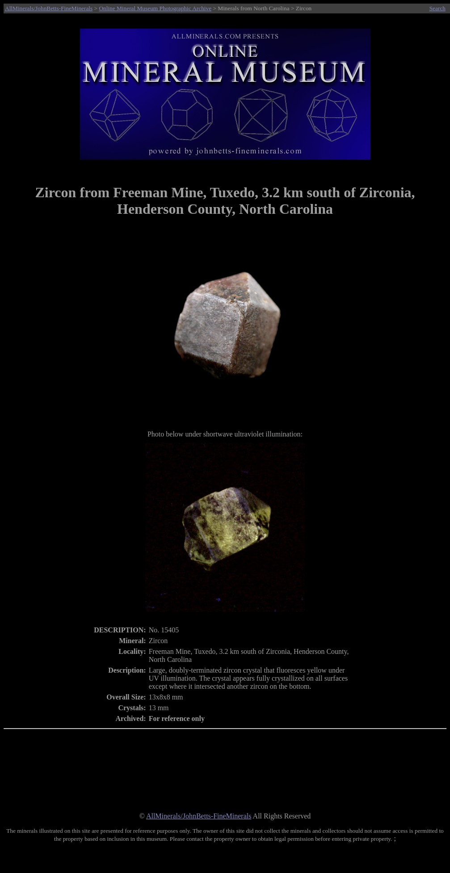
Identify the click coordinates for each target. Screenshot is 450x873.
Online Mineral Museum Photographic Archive (155, 8)
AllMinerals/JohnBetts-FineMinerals (49, 8)
